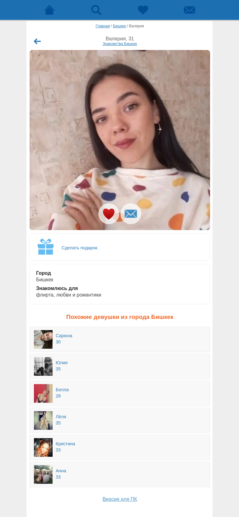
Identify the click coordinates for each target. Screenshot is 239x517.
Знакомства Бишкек (120, 44)
